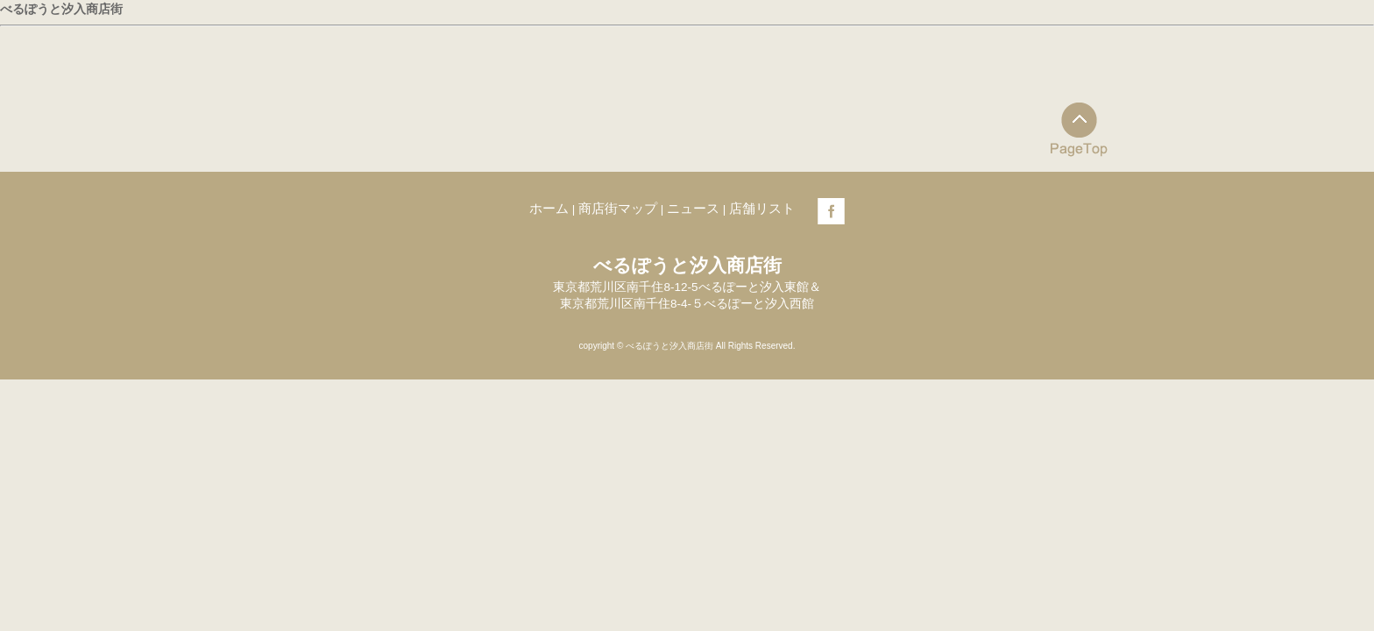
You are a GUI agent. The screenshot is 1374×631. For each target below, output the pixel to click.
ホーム (549, 208)
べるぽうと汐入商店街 (61, 9)
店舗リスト (762, 208)
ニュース (693, 208)
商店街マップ (617, 208)
